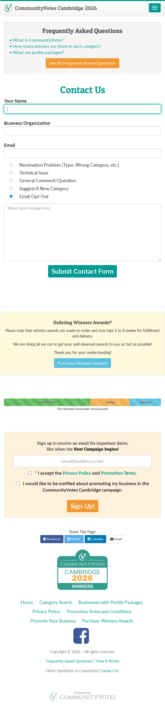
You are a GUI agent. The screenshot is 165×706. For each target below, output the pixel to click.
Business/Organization (27, 123)
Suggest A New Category (44, 188)
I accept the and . (82, 473)
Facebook (51, 539)
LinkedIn (95, 539)
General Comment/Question (47, 180)
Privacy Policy (77, 473)
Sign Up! (82, 506)
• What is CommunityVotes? (36, 39)
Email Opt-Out (34, 196)
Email (9, 145)
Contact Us (109, 670)
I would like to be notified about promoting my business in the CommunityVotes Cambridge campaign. (82, 487)
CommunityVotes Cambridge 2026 (50, 8)
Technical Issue (33, 172)
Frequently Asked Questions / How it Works (82, 661)
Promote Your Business (53, 621)
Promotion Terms (118, 473)
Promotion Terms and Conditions (99, 611)
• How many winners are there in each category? (55, 46)
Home (27, 602)
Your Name (15, 101)
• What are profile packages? (36, 52)
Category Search (56, 602)
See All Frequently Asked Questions (82, 62)
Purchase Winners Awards (82, 362)
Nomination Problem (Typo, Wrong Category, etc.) (69, 165)
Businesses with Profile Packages (110, 602)
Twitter (74, 539)
